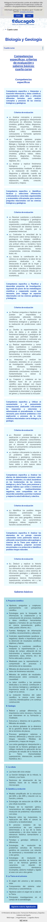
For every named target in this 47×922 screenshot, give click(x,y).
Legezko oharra (33, 917)
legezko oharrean (26, 12)
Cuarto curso (9, 48)
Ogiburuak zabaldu (3, 29)
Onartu (18, 16)
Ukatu (29, 16)
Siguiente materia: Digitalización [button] (23, 907)
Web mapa (10, 917)
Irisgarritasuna (21, 917)
